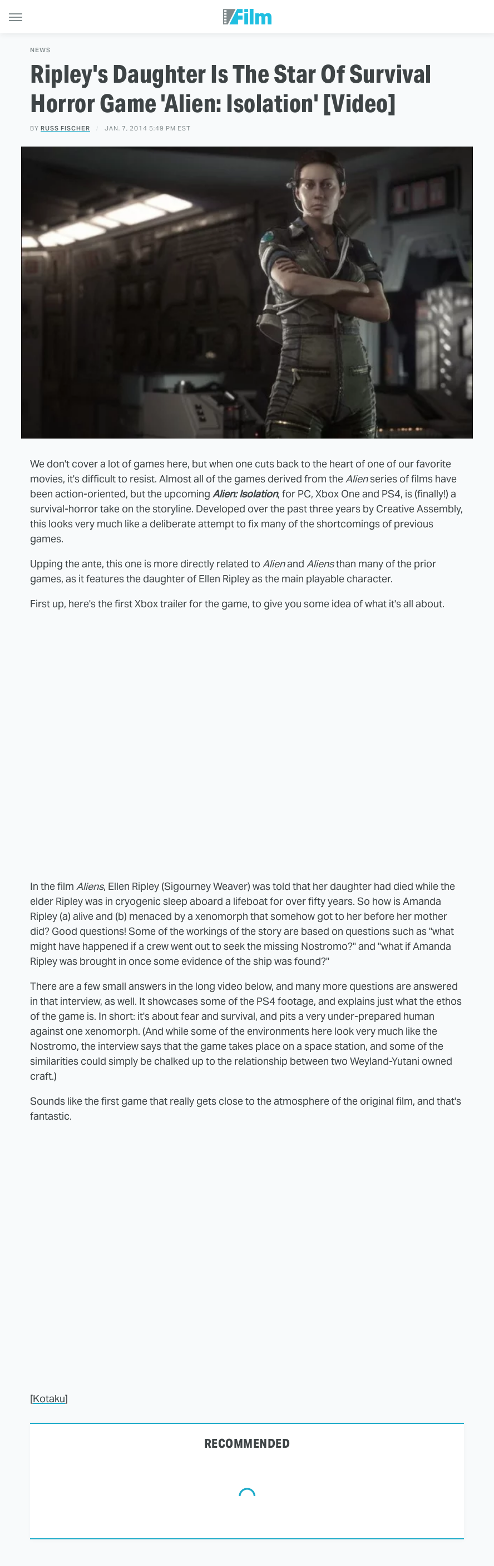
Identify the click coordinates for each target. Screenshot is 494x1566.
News (40, 50)
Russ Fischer (65, 128)
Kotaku (49, 1398)
